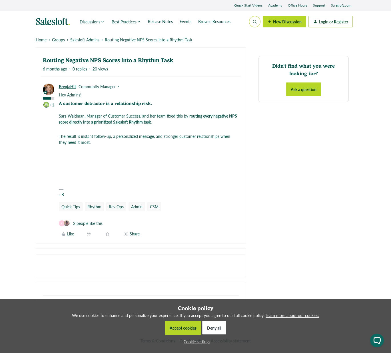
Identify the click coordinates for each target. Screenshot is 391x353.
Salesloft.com (341, 5)
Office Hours (297, 5)
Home (41, 40)
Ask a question (303, 89)
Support (319, 5)
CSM (154, 206)
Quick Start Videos (248, 5)
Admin (137, 206)
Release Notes (160, 21)
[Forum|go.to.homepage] (54, 22)
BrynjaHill (67, 86)
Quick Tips (70, 206)
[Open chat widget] (377, 340)
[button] (284, 21)
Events (185, 21)
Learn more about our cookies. (292, 315)
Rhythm (94, 206)
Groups (58, 40)
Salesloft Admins (84, 40)
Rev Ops (116, 206)
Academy (275, 5)
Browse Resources (214, 21)
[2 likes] (81, 223)
